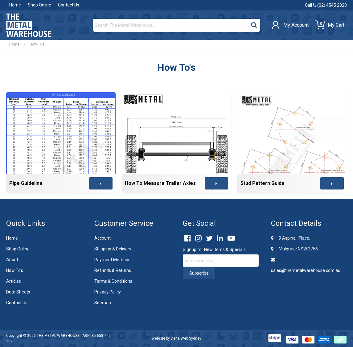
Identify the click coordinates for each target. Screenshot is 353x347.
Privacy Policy (107, 291)
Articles (13, 281)
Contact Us (68, 4)
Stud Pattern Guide (262, 183)
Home (15, 4)
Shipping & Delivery (112, 248)
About (12, 259)
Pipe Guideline (26, 183)
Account (102, 238)
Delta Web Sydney (186, 338)
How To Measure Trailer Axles (160, 183)
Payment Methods (112, 259)
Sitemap (102, 302)
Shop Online (39, 4)
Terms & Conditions (113, 281)
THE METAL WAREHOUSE (58, 335)
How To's (14, 270)
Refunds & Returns (112, 270)
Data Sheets (18, 291)
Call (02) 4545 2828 (326, 5)
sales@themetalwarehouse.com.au (305, 265)
